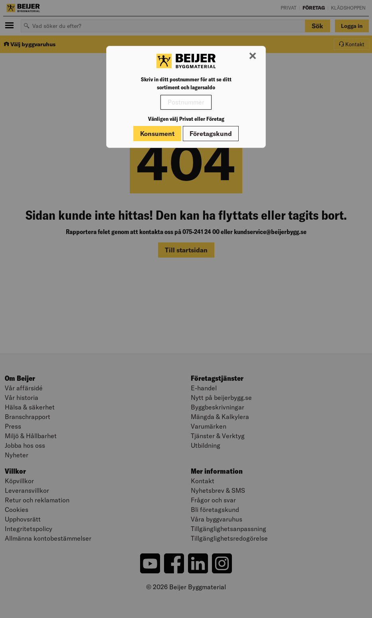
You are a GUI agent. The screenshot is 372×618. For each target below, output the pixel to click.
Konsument (157, 134)
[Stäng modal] (252, 56)
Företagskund (211, 134)
